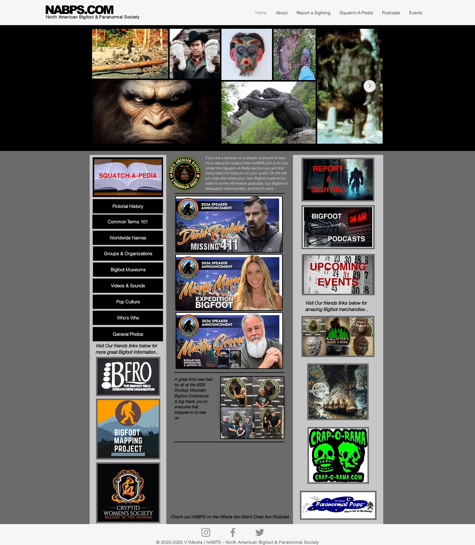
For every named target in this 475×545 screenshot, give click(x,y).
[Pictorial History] (128, 206)
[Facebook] (233, 532)
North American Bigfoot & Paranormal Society (92, 17)
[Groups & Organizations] (128, 253)
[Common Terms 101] (127, 222)
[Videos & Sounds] (128, 286)
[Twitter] (260, 532)
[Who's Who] (128, 318)
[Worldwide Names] (128, 238)
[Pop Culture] (128, 302)
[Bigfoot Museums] (128, 269)
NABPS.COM (79, 9)
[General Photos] (128, 334)
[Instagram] (206, 532)
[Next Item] (370, 86)
